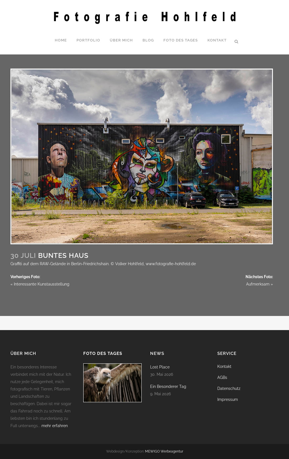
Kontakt (224, 366)
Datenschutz (228, 388)
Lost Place (160, 367)
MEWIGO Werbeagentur (164, 451)
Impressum (227, 399)
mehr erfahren (54, 425)
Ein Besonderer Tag (168, 386)
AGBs (222, 377)
